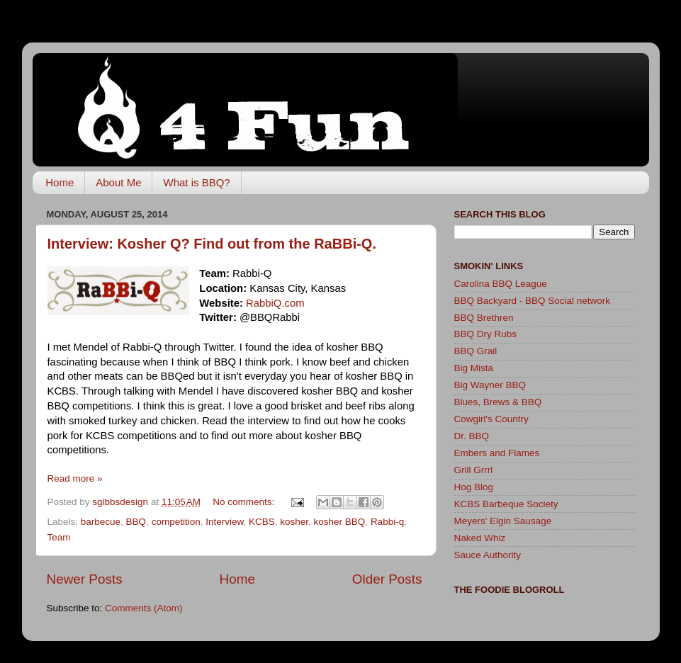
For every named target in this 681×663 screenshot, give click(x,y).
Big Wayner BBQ (490, 385)
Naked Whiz (480, 538)
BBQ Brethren (484, 317)
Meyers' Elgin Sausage (503, 521)
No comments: (245, 502)
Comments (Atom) (144, 608)
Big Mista (474, 368)
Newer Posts (85, 579)
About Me (118, 182)
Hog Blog (474, 487)
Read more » (75, 478)
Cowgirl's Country (491, 419)
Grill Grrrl (473, 470)
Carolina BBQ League (500, 283)
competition (176, 521)
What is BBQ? (196, 182)
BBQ (136, 521)
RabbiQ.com (275, 303)
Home (59, 182)
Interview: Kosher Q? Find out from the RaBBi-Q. (211, 243)
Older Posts (387, 579)
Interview (224, 521)
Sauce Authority (488, 555)
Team (59, 537)
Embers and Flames (497, 453)
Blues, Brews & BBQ (498, 402)
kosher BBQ (340, 521)
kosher (294, 521)
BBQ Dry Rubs (485, 334)
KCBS (262, 521)
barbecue (100, 521)
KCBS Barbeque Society (506, 504)
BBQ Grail (475, 351)
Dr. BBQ (472, 436)
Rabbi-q (387, 521)
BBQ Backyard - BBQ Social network (532, 300)
